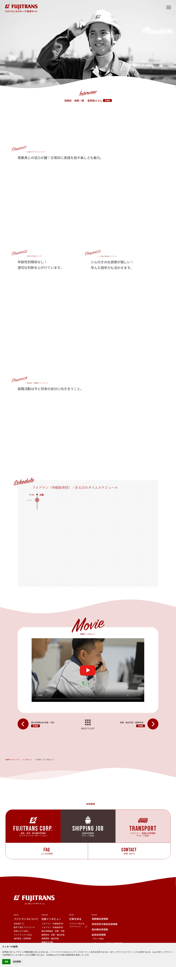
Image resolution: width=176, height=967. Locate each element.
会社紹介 (17, 923)
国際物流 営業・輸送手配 (52, 934)
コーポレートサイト (33, 903)
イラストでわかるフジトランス (77, 925)
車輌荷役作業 (47, 942)
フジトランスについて (26, 919)
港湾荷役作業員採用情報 (104, 924)
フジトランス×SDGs (23, 934)
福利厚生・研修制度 (22, 938)
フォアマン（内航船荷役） (52, 923)
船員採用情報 (99, 936)
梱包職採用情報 (100, 929)
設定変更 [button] (17, 962)
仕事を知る (75, 919)
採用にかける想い (21, 931)
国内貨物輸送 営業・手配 (52, 931)
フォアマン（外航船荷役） (52, 927)
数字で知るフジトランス (24, 927)
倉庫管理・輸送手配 (50, 938)
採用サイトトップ (12, 759)
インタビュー (27, 759)
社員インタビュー (51, 919)
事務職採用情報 (100, 918)
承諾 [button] (6, 962)
